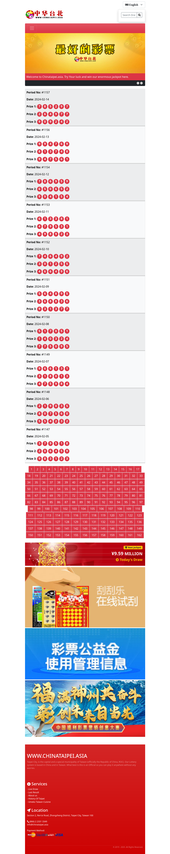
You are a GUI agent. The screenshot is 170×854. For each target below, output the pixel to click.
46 (118, 482)
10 (85, 469)
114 (57, 515)
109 (128, 509)
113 (48, 515)
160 (121, 535)
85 (51, 502)
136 (139, 522)
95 (126, 502)
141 (66, 528)
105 (92, 509)
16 (130, 469)
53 (51, 489)
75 (96, 495)
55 (66, 489)
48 (133, 482)
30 (118, 476)
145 (103, 528)
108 (119, 509)
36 (43, 482)
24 (73, 476)
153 (57, 535)
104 (83, 509)
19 (36, 476)
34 (28, 482)
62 (118, 489)
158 (103, 535)
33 (141, 476)
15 (122, 469)
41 (81, 482)
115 (66, 515)
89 (81, 502)
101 (56, 509)
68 (43, 495)
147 (121, 528)
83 (36, 502)
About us (32, 789)
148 (130, 528)
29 (111, 476)
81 (141, 495)
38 (58, 482)
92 (103, 502)
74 (88, 495)
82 (28, 502)
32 (133, 476)
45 (111, 482)
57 (81, 489)
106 (101, 509)
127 (57, 522)
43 (96, 482)
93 (111, 502)
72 (73, 495)
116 (76, 515)
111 (30, 515)
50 (28, 489)
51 (36, 489)
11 (92, 469)
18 (28, 476)
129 (76, 522)
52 (43, 489)
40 (73, 482)
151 (39, 535)
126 (48, 522)
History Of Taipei (36, 793)
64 (133, 489)
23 (66, 476)
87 (66, 502)
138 (39, 528)
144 (94, 528)
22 (58, 476)
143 (84, 528)
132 (103, 522)
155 (76, 535)
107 (110, 509)
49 (141, 482)
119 (103, 515)
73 (81, 495)
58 (88, 489)
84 (43, 502)
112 (39, 515)
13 (107, 469)
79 (126, 495)
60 (103, 489)
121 (121, 515)
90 (88, 502)
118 (94, 515)
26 (88, 476)
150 (30, 535)
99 (38, 509)
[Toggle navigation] (32, 28)
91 (96, 502)
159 (112, 535)
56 (73, 489)
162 (139, 535)
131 (94, 522)
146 (112, 528)
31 (126, 476)
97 (141, 502)
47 (126, 482)
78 (118, 495)
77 (111, 495)
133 (112, 522)
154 (66, 535)
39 (66, 482)
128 (66, 522)
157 (94, 535)
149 (139, 528)
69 (51, 495)
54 (58, 489)
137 (30, 528)
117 (84, 515)
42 (88, 482)
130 (84, 522)
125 (39, 522)
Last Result (33, 786)
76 (103, 495)
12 (100, 469)
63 (126, 489)
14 (115, 469)
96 (133, 502)
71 (66, 495)
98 (31, 509)
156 (84, 535)
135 (130, 522)
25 (81, 476)
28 (103, 476)
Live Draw (33, 783)
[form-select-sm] (134, 4)
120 (112, 515)
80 (133, 495)
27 (96, 476)
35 (36, 482)
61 (111, 489)
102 (65, 509)
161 (130, 535)
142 (76, 528)
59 (96, 489)
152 (48, 535)
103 (74, 509)
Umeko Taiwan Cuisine (39, 796)
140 (57, 528)
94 (118, 502)
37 (51, 482)
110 (137, 509)
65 (141, 489)
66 (28, 495)
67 (36, 495)
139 (48, 528)
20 (43, 476)
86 (58, 502)
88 (73, 502)
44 (103, 482)
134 (121, 522)
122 (130, 515)
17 (137, 469)
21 (51, 476)
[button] (138, 83)
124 (30, 522)
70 (58, 495)
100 (47, 509)
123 (139, 515)
